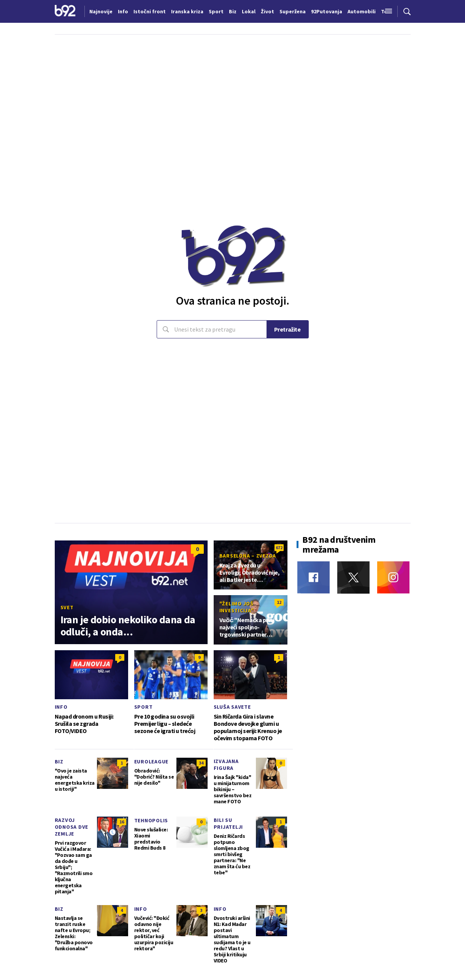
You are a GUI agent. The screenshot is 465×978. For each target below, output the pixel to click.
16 (121, 822)
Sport (143, 706)
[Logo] (65, 11)
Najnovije (101, 11)
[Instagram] (393, 577)
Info (61, 706)
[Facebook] (313, 577)
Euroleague (151, 761)
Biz (59, 761)
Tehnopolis (151, 820)
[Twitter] (353, 577)
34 (201, 763)
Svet (67, 607)
